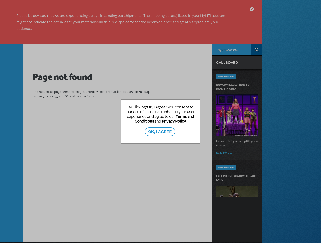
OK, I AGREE (160, 132)
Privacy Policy (174, 121)
